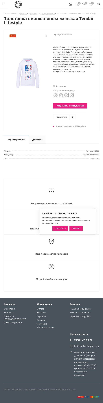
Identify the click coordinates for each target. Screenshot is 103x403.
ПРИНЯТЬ (76, 228)
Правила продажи (13, 322)
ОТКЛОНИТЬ (60, 228)
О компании (10, 308)
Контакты (8, 312)
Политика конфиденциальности (15, 317)
